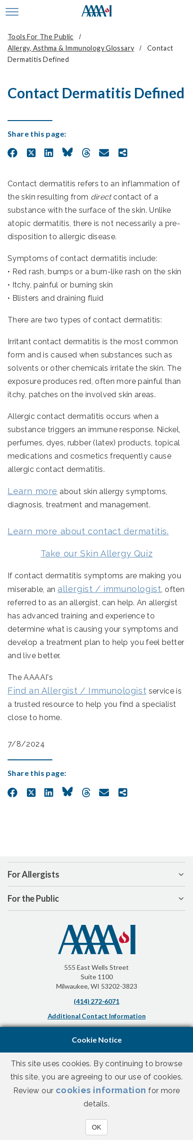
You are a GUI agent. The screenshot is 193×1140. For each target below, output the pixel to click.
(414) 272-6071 (96, 1001)
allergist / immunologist (109, 589)
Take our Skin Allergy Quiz (97, 553)
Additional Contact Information (97, 1016)
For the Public (33, 898)
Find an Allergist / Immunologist (77, 691)
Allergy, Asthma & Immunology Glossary (71, 48)
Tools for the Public (41, 37)
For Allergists (33, 874)
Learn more (33, 491)
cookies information (101, 1090)
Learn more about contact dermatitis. (88, 531)
